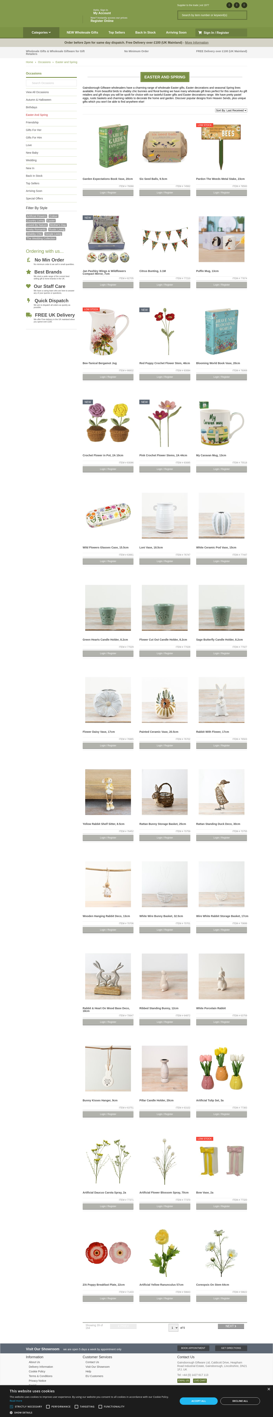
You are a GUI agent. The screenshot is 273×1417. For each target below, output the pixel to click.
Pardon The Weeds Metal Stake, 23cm (220, 178)
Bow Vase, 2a (204, 1192)
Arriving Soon (176, 32)
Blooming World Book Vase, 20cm (218, 363)
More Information (197, 42)
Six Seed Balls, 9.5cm (153, 178)
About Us (34, 1362)
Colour (53, 216)
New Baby (32, 152)
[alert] (136, 1401)
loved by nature (37, 225)
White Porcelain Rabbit (211, 1008)
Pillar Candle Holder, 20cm (156, 1100)
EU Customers (94, 1376)
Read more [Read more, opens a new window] (16, 1400)
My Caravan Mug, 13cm (211, 455)
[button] (91, 1412)
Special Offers (34, 198)
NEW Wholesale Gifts (82, 32)
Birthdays (31, 107)
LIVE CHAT (200, 1380)
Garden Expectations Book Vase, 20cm (108, 178)
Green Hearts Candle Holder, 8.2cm (105, 639)
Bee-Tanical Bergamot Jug (100, 363)
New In (30, 168)
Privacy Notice (37, 1380)
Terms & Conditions (40, 1376)
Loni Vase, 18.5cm (151, 547)
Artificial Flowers (37, 216)
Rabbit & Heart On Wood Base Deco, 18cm (106, 1010)
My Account (102, 12)
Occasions (44, 62)
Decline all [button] (240, 1401)
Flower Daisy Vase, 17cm (99, 731)
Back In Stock (145, 32)
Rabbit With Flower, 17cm (212, 731)
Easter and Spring (66, 62)
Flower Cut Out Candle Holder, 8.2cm (163, 639)
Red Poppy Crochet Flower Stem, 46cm (164, 363)
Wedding (31, 160)
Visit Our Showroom (98, 1366)
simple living (53, 234)
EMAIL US (183, 1380)
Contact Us (92, 1362)
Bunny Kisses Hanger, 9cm (100, 1100)
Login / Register (108, 192)
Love (29, 145)
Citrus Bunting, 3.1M (152, 271)
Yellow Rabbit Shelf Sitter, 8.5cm (104, 823)
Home (29, 62)
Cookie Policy (37, 1371)
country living (35, 220)
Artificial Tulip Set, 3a (210, 1100)
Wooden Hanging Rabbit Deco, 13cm (106, 916)
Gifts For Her (34, 130)
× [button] (268, 1389)
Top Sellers (116, 32)
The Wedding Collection (41, 238)
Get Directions (231, 1348)
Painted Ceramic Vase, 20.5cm (158, 731)
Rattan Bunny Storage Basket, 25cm (162, 823)
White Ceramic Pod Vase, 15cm (216, 547)
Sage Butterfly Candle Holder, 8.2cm (219, 639)
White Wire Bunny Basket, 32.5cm (161, 916)
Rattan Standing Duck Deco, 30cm (218, 823)
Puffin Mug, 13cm (207, 271)
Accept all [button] (199, 1401)
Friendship (32, 122)
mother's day (58, 225)
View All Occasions (37, 92)
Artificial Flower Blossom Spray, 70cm (163, 1192)
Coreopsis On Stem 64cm (212, 1284)
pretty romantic (36, 229)
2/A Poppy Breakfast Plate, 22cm (104, 1284)
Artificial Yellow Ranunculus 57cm (161, 1284)
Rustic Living (56, 229)
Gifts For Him (34, 137)
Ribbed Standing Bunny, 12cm (158, 1008)
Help (88, 1371)
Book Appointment (193, 1348)
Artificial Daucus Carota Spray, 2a (104, 1192)
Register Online (109, 19)
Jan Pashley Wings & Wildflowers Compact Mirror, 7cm (104, 272)
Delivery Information (41, 1366)
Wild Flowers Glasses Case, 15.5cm (105, 547)
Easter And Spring (37, 114)
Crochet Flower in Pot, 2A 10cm (103, 455)
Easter (51, 220)
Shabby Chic (34, 234)
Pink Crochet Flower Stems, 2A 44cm (163, 455)
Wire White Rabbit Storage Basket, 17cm (222, 916)
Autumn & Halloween (38, 99)
